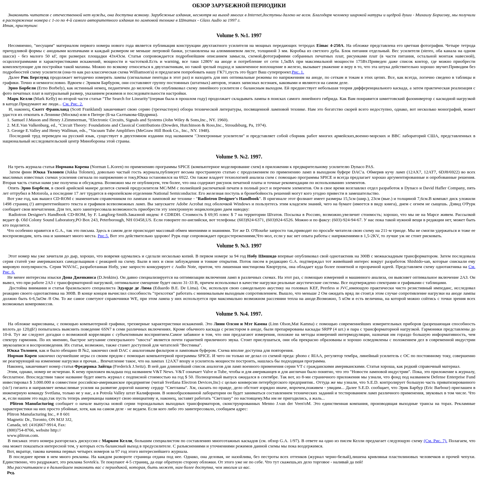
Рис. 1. (298, 71)
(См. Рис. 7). (435, 440)
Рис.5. (103, 235)
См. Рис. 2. (73, 103)
